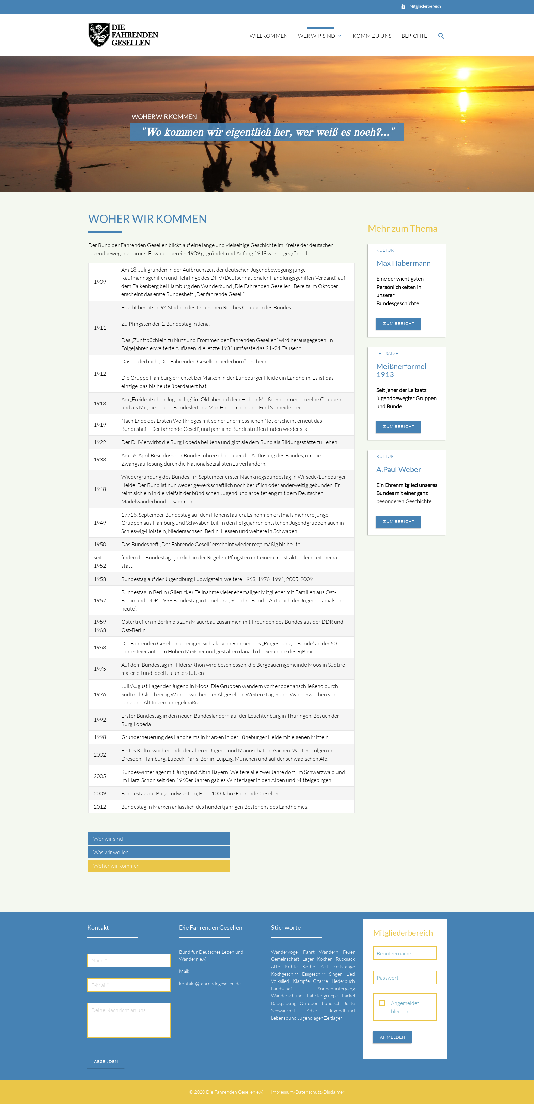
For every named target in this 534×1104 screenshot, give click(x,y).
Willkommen (269, 35)
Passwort (388, 977)
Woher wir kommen (116, 865)
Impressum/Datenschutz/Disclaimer (308, 1092)
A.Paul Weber (398, 469)
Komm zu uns (371, 35)
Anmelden (392, 1037)
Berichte (414, 35)
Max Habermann (403, 262)
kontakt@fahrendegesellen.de (210, 983)
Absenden (106, 1061)
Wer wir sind (320, 35)
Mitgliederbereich (425, 6)
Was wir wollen (111, 852)
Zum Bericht (398, 323)
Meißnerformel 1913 (401, 370)
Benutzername (394, 953)
